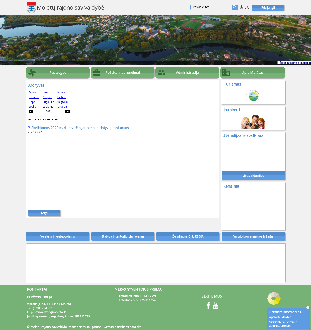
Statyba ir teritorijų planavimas (123, 236)
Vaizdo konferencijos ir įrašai (253, 236)
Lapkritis (48, 106)
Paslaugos (57, 72)
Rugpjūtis (48, 102)
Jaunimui (232, 109)
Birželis (61, 97)
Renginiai (231, 186)
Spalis (32, 106)
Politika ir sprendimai (122, 72)
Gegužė (47, 97)
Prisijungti (268, 7)
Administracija (187, 72)
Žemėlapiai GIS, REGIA (187, 236)
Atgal (44, 213)
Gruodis (62, 106)
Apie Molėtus (252, 72)
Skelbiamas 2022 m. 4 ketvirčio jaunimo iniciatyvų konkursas (78, 127)
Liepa (32, 102)
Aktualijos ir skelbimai (43, 119)
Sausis (32, 92)
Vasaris (47, 92)
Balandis (34, 97)
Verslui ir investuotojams (57, 236)
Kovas (61, 92)
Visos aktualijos (253, 176)
